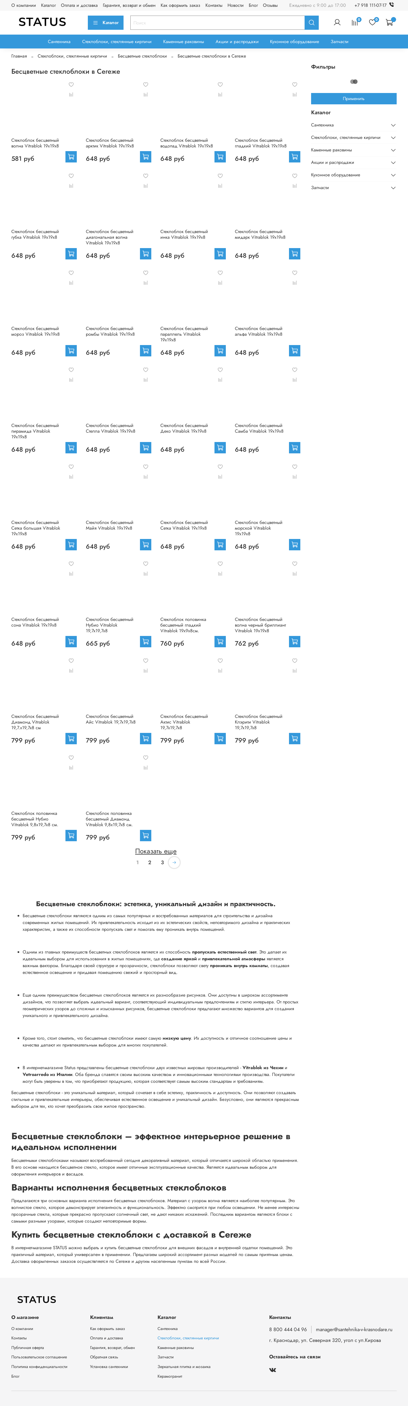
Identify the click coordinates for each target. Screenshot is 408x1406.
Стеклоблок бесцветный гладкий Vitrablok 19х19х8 (261, 143)
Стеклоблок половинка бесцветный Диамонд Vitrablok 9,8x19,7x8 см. (109, 819)
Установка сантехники (109, 1366)
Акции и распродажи (237, 41)
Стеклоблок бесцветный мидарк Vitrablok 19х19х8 (260, 234)
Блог (253, 5)
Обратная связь (104, 1357)
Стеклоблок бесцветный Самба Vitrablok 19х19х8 (259, 428)
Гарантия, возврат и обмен (129, 5)
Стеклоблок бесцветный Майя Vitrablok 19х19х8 (109, 525)
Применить (354, 98)
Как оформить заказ (180, 5)
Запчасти (339, 41)
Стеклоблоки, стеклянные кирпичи (117, 41)
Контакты (213, 5)
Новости (236, 5)
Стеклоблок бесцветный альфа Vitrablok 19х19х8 (258, 331)
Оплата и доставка (79, 5)
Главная (19, 56)
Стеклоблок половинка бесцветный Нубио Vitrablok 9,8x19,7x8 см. (34, 819)
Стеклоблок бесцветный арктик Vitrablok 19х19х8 (110, 143)
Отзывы (270, 5)
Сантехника (59, 41)
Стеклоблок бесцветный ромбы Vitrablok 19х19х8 (110, 331)
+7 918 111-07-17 (375, 5)
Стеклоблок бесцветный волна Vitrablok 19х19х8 (35, 143)
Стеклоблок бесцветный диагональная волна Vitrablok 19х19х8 (109, 237)
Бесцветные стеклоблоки (142, 56)
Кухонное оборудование (294, 41)
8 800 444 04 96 (288, 1329)
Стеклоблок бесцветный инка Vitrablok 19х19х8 (184, 234)
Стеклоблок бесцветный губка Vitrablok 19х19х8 (35, 234)
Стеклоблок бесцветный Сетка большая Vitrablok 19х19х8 (35, 528)
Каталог (48, 5)
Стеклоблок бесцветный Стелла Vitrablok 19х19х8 (110, 428)
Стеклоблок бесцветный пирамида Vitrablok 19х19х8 (35, 431)
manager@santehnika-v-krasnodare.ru (354, 1329)
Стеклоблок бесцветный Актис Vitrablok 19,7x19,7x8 (184, 722)
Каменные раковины (183, 41)
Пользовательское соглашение (39, 1357)
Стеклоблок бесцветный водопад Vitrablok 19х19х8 (186, 143)
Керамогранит (170, 1376)
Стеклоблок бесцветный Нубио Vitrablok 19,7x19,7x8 (109, 625)
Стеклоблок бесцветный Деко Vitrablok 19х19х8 (184, 428)
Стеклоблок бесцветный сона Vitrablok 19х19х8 (35, 622)
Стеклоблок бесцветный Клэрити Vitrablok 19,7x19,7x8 (258, 722)
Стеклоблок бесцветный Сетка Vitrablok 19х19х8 (184, 525)
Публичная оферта (27, 1347)
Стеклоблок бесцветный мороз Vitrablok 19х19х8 (35, 331)
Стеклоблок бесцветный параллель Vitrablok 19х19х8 (184, 334)
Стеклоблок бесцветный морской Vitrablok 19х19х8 (258, 528)
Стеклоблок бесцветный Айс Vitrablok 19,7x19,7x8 (111, 719)
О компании (23, 5)
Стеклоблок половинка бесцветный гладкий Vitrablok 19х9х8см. (183, 625)
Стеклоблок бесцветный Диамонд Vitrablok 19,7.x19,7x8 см (35, 722)
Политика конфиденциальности (39, 1366)
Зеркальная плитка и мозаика (184, 1366)
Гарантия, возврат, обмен (112, 1347)
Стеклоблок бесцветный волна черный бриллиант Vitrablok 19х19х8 (260, 625)
